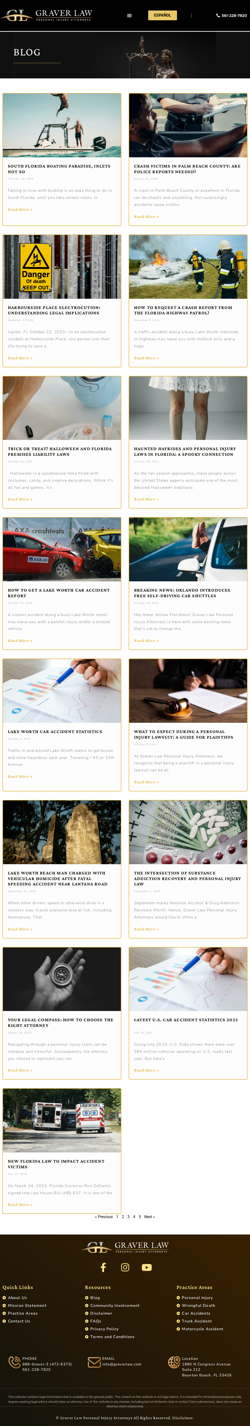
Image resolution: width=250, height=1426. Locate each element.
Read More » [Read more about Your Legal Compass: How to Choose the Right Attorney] (20, 1070)
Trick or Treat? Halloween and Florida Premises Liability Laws (60, 451)
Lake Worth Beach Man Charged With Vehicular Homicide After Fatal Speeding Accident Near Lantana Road (58, 878)
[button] (129, 16)
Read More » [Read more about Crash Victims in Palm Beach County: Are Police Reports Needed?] (146, 216)
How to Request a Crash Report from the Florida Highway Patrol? (183, 310)
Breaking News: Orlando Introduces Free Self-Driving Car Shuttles (182, 592)
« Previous (104, 1216)
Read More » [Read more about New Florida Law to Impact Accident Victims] (20, 1204)
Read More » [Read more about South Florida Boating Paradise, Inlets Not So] (20, 209)
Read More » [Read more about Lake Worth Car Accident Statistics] (20, 776)
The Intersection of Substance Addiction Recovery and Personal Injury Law (187, 878)
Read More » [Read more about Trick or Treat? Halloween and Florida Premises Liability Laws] (20, 499)
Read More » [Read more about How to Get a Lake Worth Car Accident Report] (20, 640)
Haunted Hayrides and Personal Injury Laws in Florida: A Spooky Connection (185, 451)
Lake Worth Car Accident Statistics (55, 731)
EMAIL (108, 1358)
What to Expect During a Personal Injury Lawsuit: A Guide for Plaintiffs (184, 734)
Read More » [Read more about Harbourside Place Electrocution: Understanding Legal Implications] (20, 357)
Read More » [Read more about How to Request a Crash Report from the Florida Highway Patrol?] (146, 357)
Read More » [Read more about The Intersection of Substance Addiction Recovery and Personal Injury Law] (146, 928)
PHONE (29, 1358)
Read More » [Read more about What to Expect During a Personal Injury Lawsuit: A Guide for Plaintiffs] (146, 781)
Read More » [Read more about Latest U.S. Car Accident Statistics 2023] (146, 1070)
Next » (149, 1216)
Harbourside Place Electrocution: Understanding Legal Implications (54, 310)
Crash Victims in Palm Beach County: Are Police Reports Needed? (187, 168)
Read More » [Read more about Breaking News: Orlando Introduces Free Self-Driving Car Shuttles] (146, 640)
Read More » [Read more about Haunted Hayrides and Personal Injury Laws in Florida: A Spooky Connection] (146, 499)
